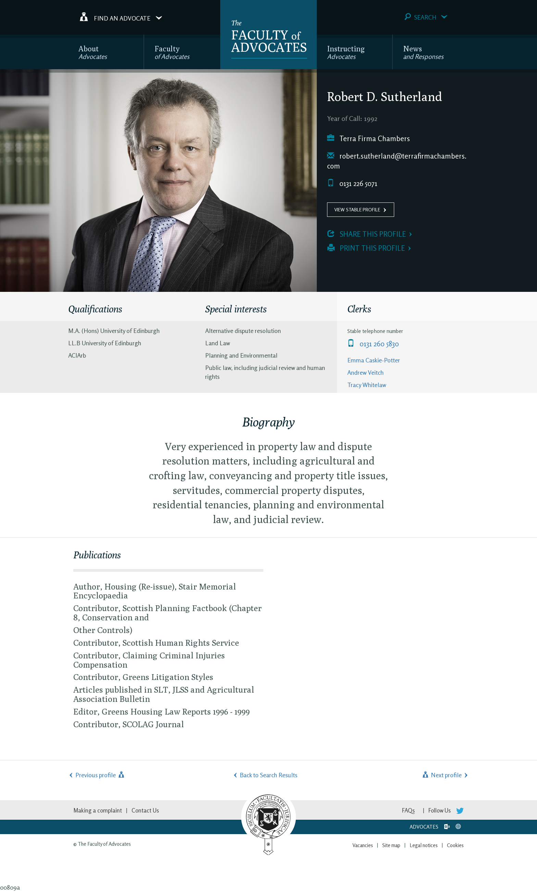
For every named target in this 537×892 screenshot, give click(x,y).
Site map (391, 845)
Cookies (455, 845)
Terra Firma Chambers (368, 138)
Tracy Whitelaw (366, 384)
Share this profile (366, 234)
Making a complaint (97, 810)
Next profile (441, 775)
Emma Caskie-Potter (373, 360)
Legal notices (424, 845)
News (423, 52)
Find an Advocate (120, 17)
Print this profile (366, 248)
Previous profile (100, 775)
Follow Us (446, 810)
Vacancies (362, 845)
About (92, 52)
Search (426, 17)
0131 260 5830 (373, 343)
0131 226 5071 (352, 183)
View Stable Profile (357, 209)
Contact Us (145, 810)
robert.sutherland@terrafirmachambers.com (396, 161)
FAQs (408, 810)
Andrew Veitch (365, 372)
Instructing (346, 52)
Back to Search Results (268, 775)
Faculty (171, 52)
